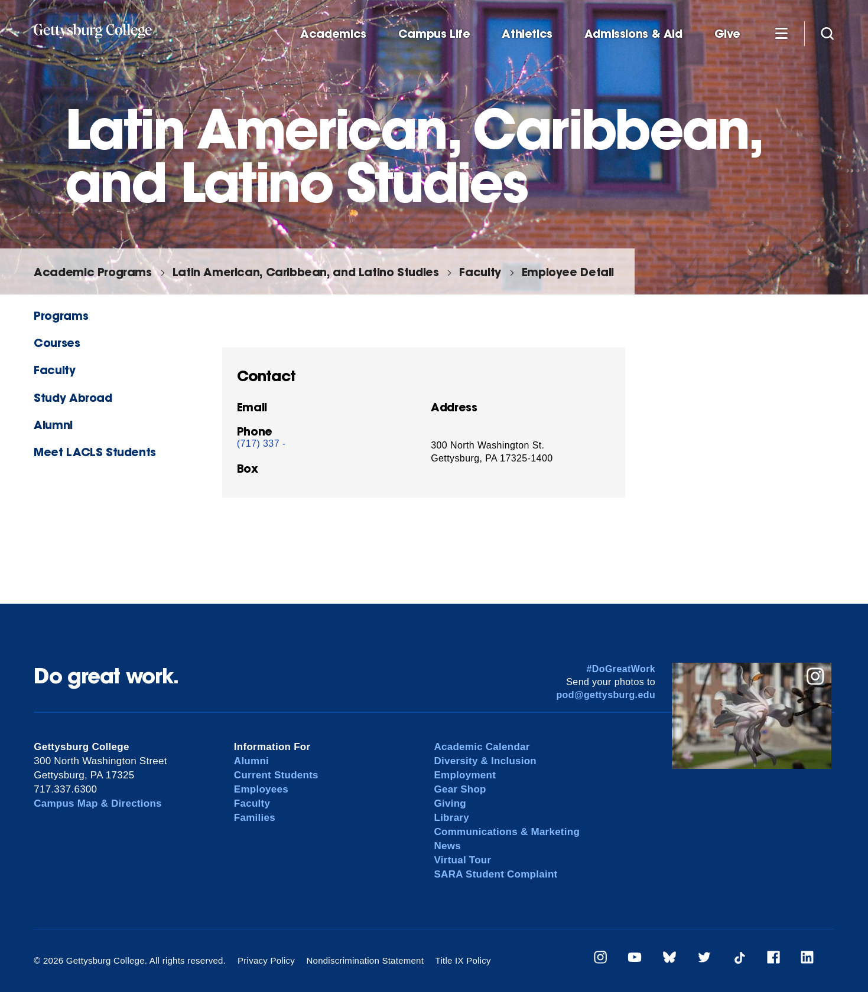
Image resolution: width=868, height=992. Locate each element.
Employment (465, 775)
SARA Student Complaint (496, 874)
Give (727, 34)
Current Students (276, 775)
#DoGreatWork (621, 669)
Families (254, 817)
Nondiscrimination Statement (365, 960)
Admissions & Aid (633, 34)
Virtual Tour (463, 860)
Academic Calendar (482, 746)
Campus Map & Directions (98, 803)
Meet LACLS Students (95, 452)
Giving (450, 803)
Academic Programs (92, 271)
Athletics (527, 34)
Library (451, 817)
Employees (261, 789)
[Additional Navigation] (781, 33)
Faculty (479, 271)
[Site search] (827, 33)
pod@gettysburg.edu (605, 695)
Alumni (53, 424)
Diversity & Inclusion (485, 761)
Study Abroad (73, 397)
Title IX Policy (463, 960)
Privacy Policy (266, 960)
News (447, 846)
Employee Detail (568, 271)
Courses (57, 342)
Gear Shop (460, 789)
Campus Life (434, 34)
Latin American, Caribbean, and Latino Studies (306, 271)
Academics (333, 34)
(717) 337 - (261, 443)
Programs (61, 315)
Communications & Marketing (507, 831)
